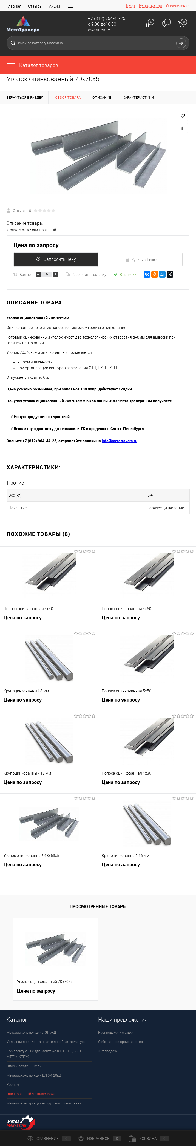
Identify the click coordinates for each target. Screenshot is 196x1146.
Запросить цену (55, 259)
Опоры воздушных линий (27, 1066)
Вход (130, 5)
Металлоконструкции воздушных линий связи (44, 1103)
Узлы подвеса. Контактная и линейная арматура (46, 1042)
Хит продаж (107, 1051)
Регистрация (150, 5)
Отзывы (35, 6)
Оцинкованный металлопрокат (32, 1094)
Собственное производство (120, 1042)
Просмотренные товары (98, 906)
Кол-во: (26, 274)
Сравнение (49, 1138)
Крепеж (13, 1085)
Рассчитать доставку (86, 274)
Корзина (149, 1138)
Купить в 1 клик (141, 260)
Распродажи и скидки (115, 1032)
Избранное (99, 1138)
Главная (14, 6)
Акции (54, 6)
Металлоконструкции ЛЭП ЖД (31, 1032)
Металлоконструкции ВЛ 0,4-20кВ (34, 1075)
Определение (177, 6)
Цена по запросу (36, 245)
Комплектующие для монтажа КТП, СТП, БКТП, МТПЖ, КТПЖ (45, 1054)
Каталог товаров (32, 65)
